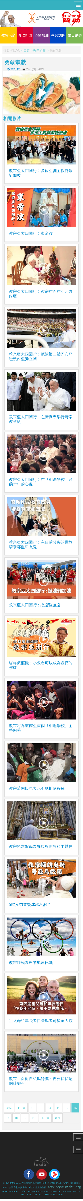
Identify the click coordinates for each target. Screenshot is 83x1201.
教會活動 (8, 35)
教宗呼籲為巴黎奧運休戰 (31, 962)
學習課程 (58, 35)
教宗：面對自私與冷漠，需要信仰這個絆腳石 (41, 1081)
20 (33, 1118)
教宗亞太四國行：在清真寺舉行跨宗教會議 (41, 419)
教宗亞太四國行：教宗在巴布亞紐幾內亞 (41, 293)
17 (7, 1118)
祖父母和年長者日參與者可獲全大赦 (41, 1020)
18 (16, 1118)
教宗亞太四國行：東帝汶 (31, 233)
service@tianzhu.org (64, 1187)
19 (24, 1118)
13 (49, 1108)
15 (66, 1108)
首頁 (26, 50)
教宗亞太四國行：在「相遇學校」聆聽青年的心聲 (41, 481)
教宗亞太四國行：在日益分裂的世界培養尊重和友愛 (41, 544)
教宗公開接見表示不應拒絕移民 (37, 788)
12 (40, 1108)
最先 (9, 1108)
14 (58, 1108)
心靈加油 (42, 35)
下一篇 (45, 1118)
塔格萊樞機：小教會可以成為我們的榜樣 (41, 665)
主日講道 (75, 35)
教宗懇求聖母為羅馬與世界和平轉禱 (41, 846)
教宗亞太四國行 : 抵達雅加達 (34, 605)
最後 (57, 1118)
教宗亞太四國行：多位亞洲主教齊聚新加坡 (41, 173)
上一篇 (21, 1108)
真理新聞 (25, 35)
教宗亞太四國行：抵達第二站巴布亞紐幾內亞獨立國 (41, 356)
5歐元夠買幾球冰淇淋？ (30, 904)
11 (32, 1108)
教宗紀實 (39, 50)
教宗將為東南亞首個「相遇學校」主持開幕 (41, 728)
